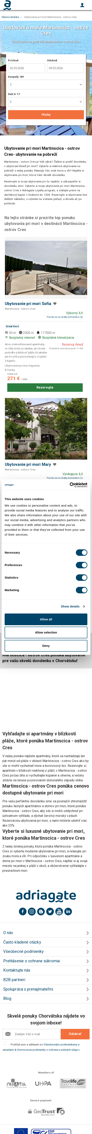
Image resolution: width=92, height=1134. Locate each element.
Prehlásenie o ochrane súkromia (31, 961)
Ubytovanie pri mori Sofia (28, 303)
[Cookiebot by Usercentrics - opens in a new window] (69, 485)
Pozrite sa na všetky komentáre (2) (65, 317)
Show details (70, 606)
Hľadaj (46, 114)
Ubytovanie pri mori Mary (28, 464)
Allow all (46, 619)
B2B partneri (14, 979)
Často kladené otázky (22, 942)
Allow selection (46, 632)
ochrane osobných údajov (64, 1049)
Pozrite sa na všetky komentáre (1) (65, 478)
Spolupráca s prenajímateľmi (28, 989)
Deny (46, 645)
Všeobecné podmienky (23, 951)
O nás (8, 932)
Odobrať (75, 1034)
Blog (7, 998)
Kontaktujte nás (16, 970)
